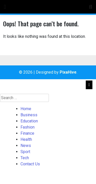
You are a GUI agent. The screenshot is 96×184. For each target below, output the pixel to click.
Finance (27, 133)
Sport (25, 151)
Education (29, 121)
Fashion (27, 127)
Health (26, 139)
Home (25, 108)
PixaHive (68, 72)
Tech (24, 157)
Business (28, 114)
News (25, 145)
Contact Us (30, 164)
